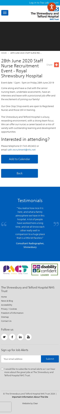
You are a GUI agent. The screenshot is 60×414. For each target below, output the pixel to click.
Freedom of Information (12, 313)
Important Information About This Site (30, 397)
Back (20, 173)
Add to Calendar (19, 159)
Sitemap (5, 317)
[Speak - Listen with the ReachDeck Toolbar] (51, 6)
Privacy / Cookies (9, 309)
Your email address (13, 359)
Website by (30, 403)
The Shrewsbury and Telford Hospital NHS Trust (45, 13)
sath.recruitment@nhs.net (22, 149)
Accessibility (6, 305)
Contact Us (6, 321)
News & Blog (7, 301)
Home (4, 53)
